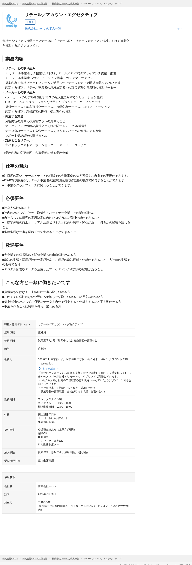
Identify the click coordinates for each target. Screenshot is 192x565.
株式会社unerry (10, 3)
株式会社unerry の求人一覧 (65, 3)
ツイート (181, 29)
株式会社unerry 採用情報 (34, 3)
